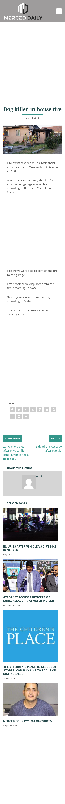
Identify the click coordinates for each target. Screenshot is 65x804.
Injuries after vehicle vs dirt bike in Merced (29, 548)
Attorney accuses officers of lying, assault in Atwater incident (29, 599)
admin (39, 476)
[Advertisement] (32, 61)
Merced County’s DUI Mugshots (27, 721)
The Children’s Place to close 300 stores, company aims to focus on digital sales (29, 670)
